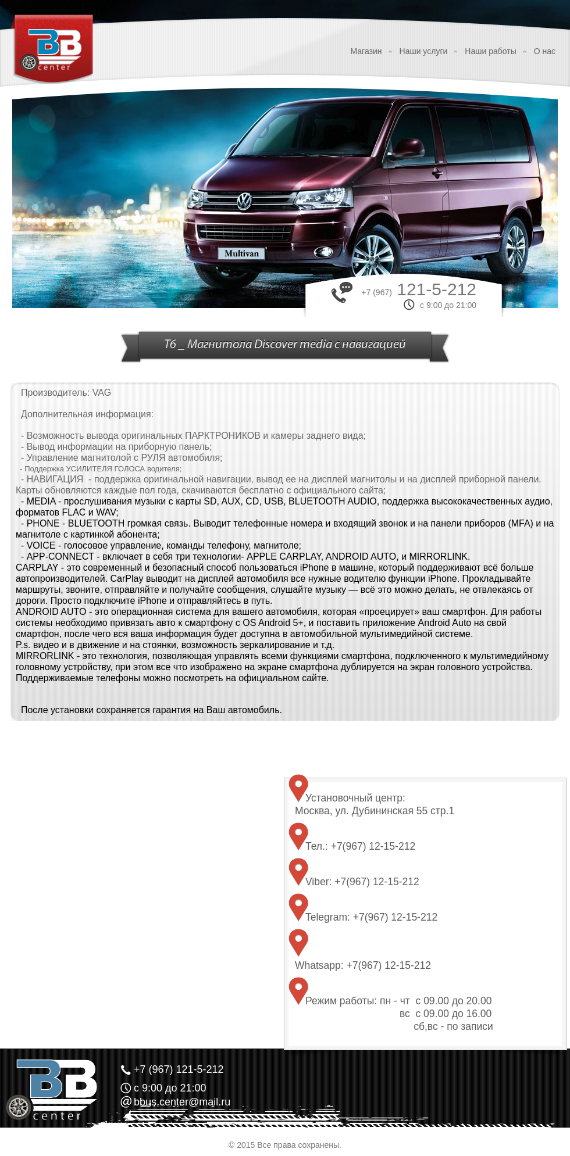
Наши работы (490, 51)
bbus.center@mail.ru (182, 1102)
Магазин (366, 51)
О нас (544, 51)
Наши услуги (424, 51)
